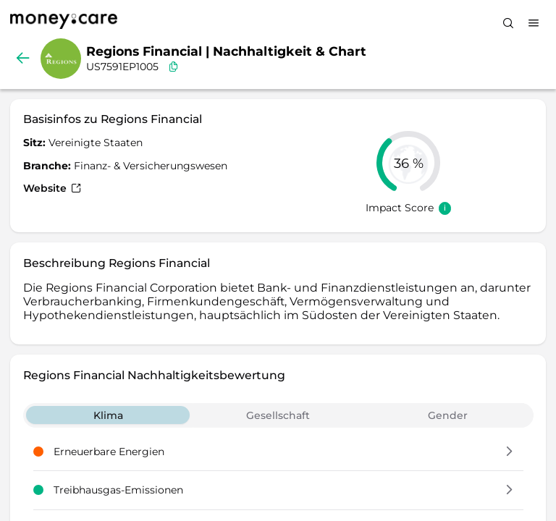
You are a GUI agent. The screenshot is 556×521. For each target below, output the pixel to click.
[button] (509, 452)
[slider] (408, 163)
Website (52, 188)
